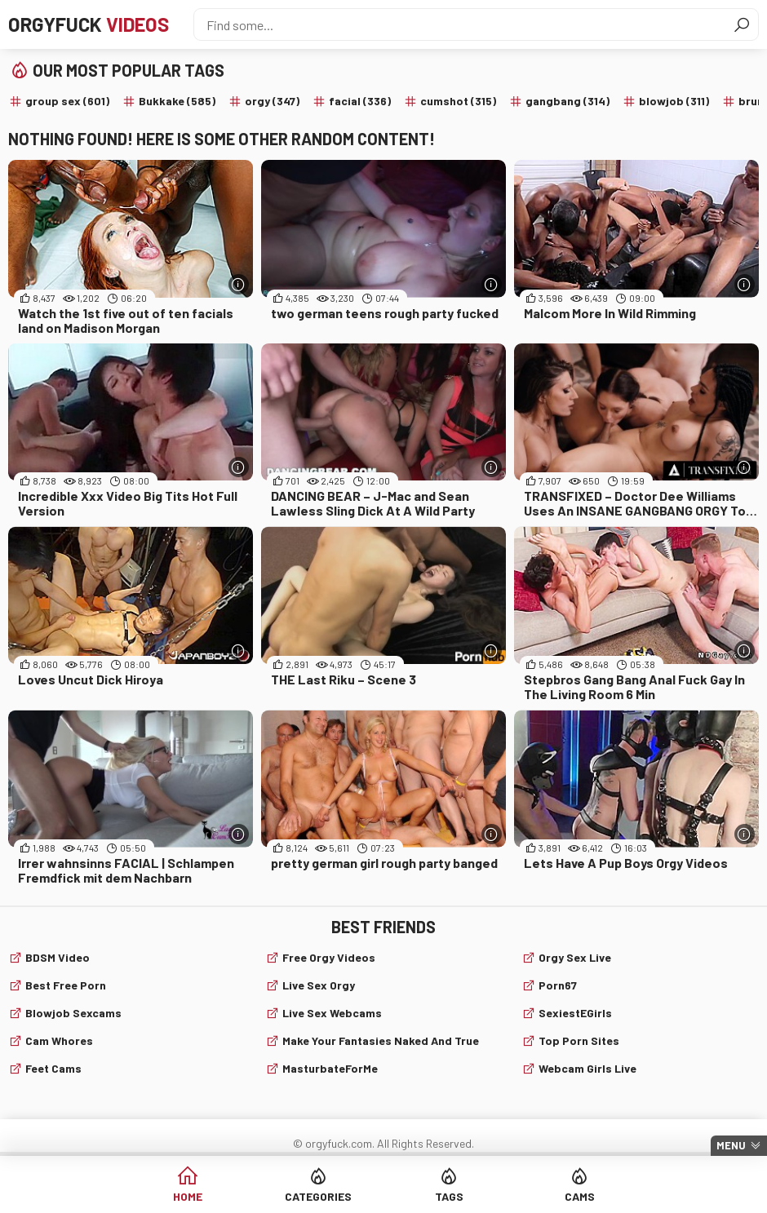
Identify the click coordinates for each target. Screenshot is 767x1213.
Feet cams (53, 1068)
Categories (318, 1196)
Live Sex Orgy (318, 985)
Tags (449, 1196)
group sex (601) (67, 101)
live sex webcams (332, 1013)
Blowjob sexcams (73, 1013)
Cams (580, 1196)
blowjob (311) (674, 101)
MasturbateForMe (330, 1068)
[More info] (238, 284)
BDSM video (57, 957)
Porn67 (558, 985)
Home (187, 1196)
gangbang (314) (567, 101)
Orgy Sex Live (575, 957)
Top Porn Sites (579, 1040)
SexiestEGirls (575, 1013)
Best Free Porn (65, 985)
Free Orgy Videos (328, 957)
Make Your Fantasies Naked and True (380, 1040)
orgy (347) (272, 101)
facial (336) (360, 101)
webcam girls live (587, 1068)
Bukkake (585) (177, 101)
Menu (731, 1145)
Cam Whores (59, 1040)
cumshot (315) (458, 101)
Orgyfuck (88, 24)
